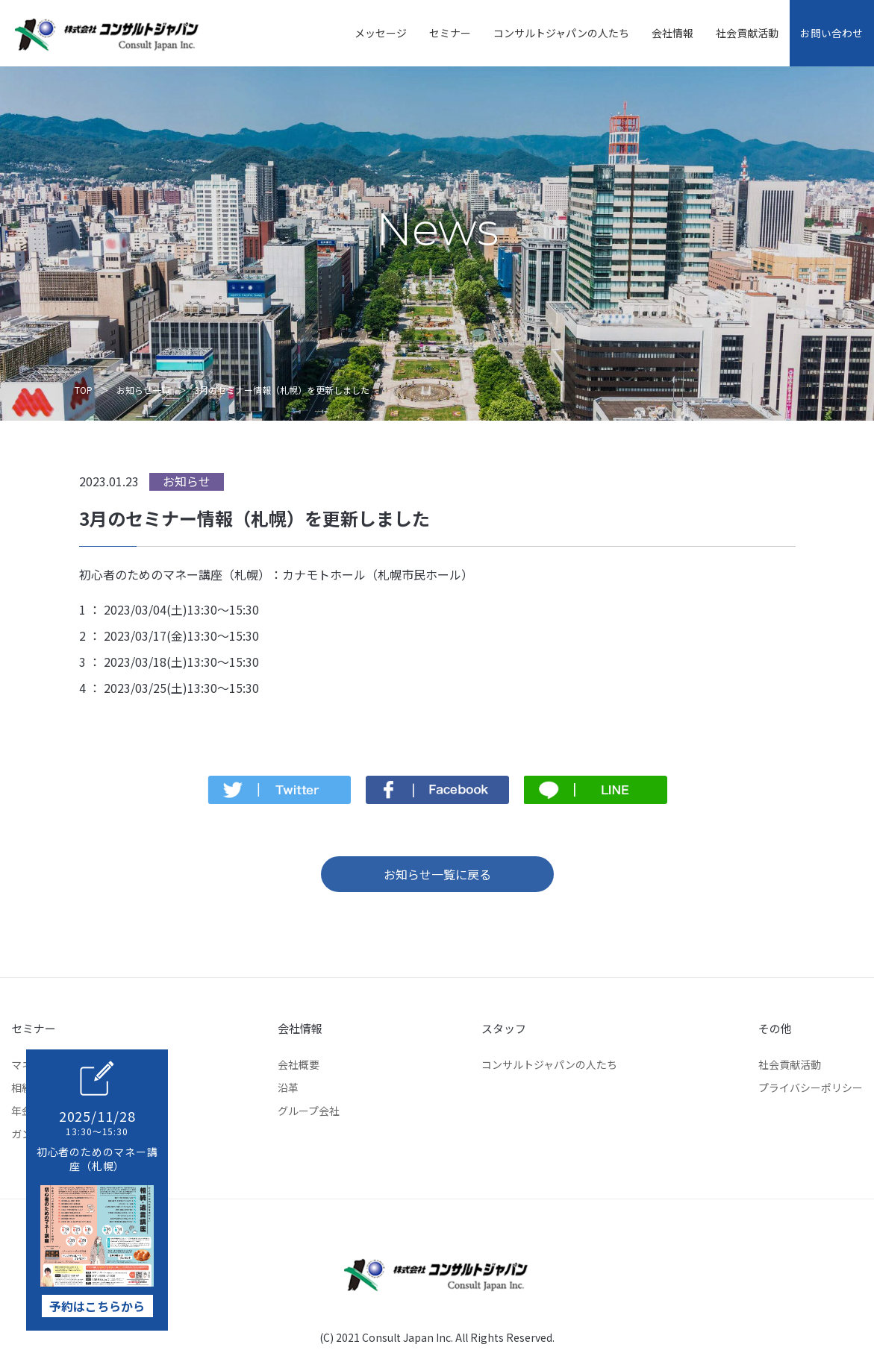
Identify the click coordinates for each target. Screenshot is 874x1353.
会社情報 (660, 32)
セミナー (437, 32)
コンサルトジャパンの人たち (549, 32)
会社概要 (298, 1064)
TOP (84, 389)
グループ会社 (309, 1110)
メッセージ (368, 32)
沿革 (288, 1087)
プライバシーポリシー (810, 1087)
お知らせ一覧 (143, 389)
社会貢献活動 (734, 32)
